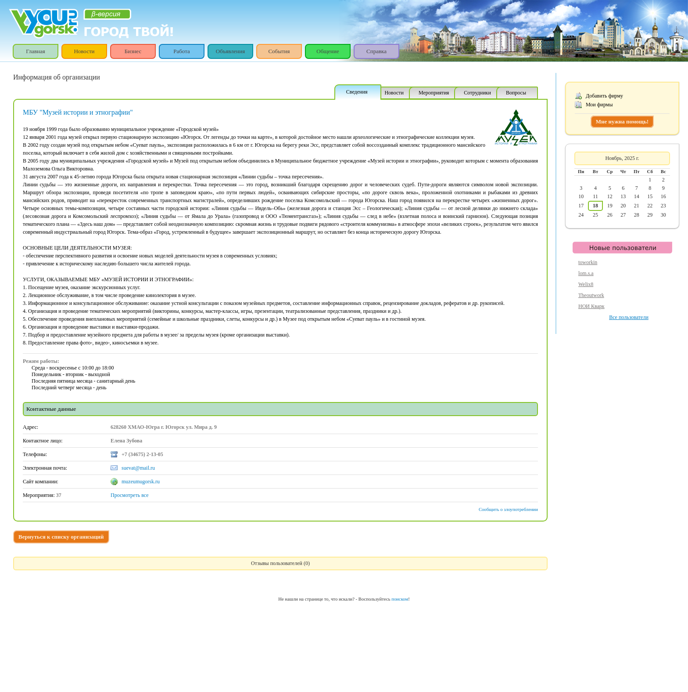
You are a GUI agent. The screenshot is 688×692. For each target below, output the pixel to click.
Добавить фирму (604, 96)
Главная (35, 51)
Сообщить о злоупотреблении (508, 509)
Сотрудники (477, 93)
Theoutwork (591, 295)
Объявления (230, 51)
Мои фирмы (599, 104)
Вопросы (516, 93)
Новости (84, 51)
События (279, 51)
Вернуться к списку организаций (61, 536)
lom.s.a (586, 273)
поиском (399, 599)
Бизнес (133, 51)
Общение (327, 51)
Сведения (357, 92)
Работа (181, 51)
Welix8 (585, 284)
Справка (376, 51)
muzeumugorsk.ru (141, 481)
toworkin (587, 262)
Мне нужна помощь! (622, 121)
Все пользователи (629, 317)
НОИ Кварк (591, 306)
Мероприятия (434, 93)
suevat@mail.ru (138, 468)
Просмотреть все (130, 495)
